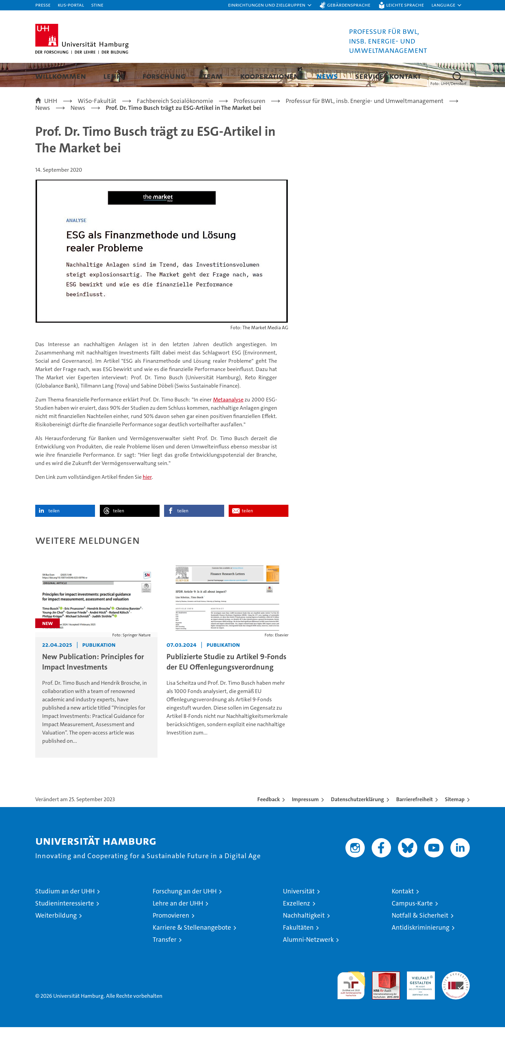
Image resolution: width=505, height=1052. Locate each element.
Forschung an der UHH (185, 916)
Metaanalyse (228, 424)
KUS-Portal (71, 4)
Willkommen (60, 76)
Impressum (305, 824)
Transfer (165, 964)
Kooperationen (269, 76)
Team (213, 76)
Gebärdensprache (348, 4)
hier (147, 501)
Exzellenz (296, 928)
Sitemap (455, 824)
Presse (42, 4)
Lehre (114, 76)
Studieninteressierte (64, 928)
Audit (378, 1000)
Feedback (268, 824)
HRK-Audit (419, 1000)
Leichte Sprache (405, 4)
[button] (270, 5)
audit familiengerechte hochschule (351, 1007)
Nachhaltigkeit (304, 940)
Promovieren (171, 940)
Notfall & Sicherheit (420, 940)
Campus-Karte (412, 928)
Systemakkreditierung (456, 1000)
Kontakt (403, 916)
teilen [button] (53, 536)
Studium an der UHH (65, 916)
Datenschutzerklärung (357, 824)
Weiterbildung (56, 940)
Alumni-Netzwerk (308, 964)
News (327, 76)
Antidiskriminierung (420, 952)
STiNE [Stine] (97, 4)
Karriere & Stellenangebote (192, 952)
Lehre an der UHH (178, 928)
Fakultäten (298, 952)
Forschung (163, 76)
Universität (299, 916)
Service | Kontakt (388, 76)
